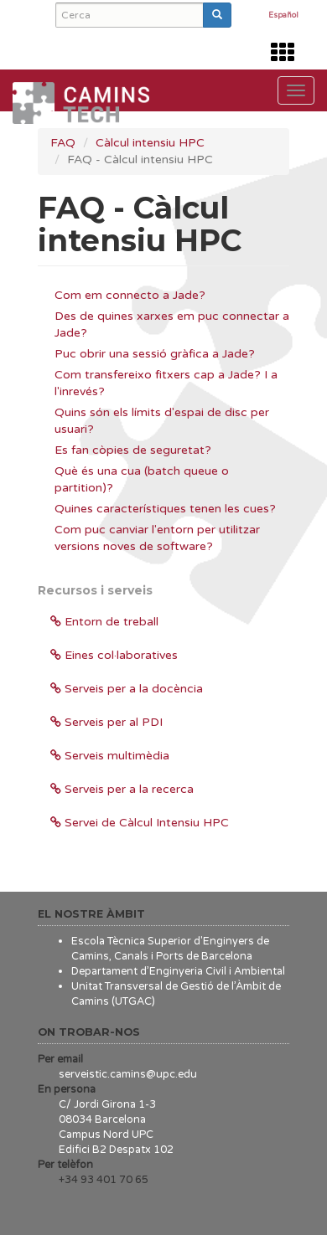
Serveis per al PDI (106, 722)
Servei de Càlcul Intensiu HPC (139, 823)
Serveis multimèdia (109, 756)
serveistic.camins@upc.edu (128, 1074)
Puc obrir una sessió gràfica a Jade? (154, 354)
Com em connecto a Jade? (129, 295)
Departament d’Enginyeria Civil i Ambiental (178, 971)
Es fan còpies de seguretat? (132, 450)
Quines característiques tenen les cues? (165, 509)
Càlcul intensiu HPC (150, 143)
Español (283, 16)
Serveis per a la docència (126, 689)
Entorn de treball (104, 622)
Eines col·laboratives (114, 655)
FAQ (62, 143)
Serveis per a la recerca (122, 789)
